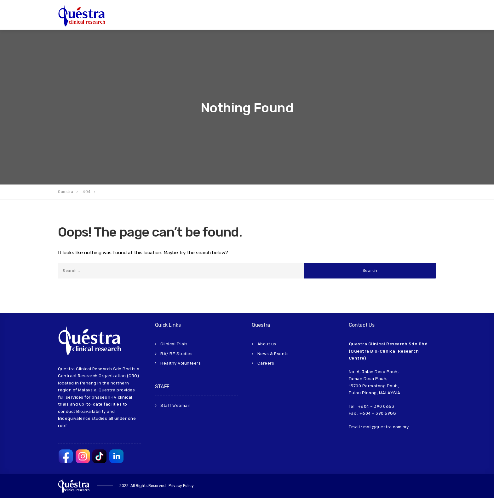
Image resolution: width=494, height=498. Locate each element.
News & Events (273, 353)
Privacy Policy (181, 485)
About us (266, 344)
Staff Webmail (175, 405)
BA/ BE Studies (176, 353)
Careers (265, 363)
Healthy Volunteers (180, 363)
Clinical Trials (174, 344)
